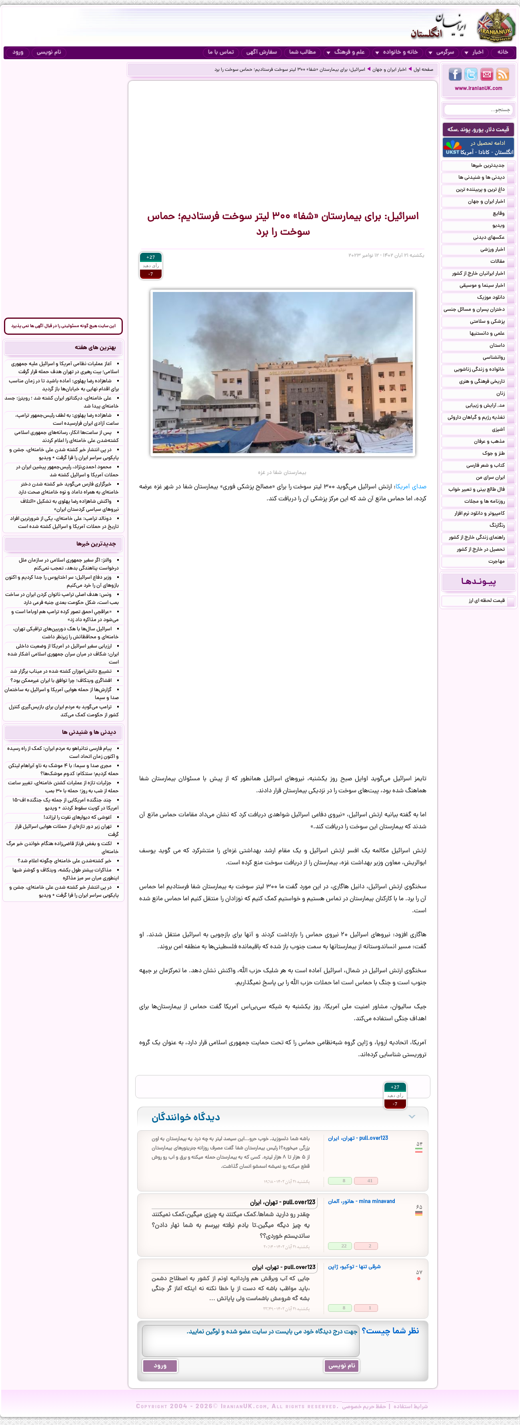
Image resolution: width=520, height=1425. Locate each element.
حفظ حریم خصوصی (364, 1407)
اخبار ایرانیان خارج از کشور (483, 274)
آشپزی (503, 430)
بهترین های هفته (95, 348)
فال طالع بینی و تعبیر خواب (481, 490)
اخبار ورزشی (497, 250)
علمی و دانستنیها (492, 334)
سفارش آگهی (261, 52)
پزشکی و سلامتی (492, 322)
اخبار (474, 52)
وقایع (503, 214)
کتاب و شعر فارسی (490, 466)
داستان (502, 346)
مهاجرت (501, 562)
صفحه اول (423, 70)
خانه (503, 52)
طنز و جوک (498, 454)
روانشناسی (498, 358)
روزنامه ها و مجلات (489, 502)
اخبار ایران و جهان (389, 70)
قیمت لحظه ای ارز (491, 601)
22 (344, 1246)
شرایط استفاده (411, 1407)
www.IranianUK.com (478, 89)
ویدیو (503, 226)
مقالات (502, 262)
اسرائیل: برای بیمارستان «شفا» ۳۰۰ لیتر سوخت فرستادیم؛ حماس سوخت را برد (289, 70)
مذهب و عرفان (494, 442)
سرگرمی (441, 52)
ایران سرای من (495, 478)
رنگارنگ (502, 526)
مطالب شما (302, 52)
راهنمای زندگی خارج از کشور (481, 538)
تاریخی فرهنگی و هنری (486, 382)
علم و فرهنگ (345, 52)
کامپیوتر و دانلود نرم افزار (484, 514)
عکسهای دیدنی (493, 238)
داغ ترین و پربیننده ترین (485, 190)
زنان (505, 394)
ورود (17, 52)
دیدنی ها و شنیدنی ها (486, 178)
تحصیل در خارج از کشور (485, 550)
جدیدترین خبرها (492, 166)
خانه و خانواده (396, 52)
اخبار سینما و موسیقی (487, 286)
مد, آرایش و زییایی (490, 406)
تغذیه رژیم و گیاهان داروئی (481, 418)
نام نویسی (49, 52)
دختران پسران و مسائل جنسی (479, 310)
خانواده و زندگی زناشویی (484, 370)
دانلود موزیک (495, 298)
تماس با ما (221, 52)
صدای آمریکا (411, 487)
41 (370, 1180)
